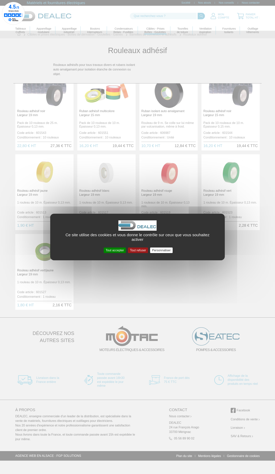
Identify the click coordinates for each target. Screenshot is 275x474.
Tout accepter (115, 250)
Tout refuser (138, 250)
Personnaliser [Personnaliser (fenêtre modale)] (161, 250)
